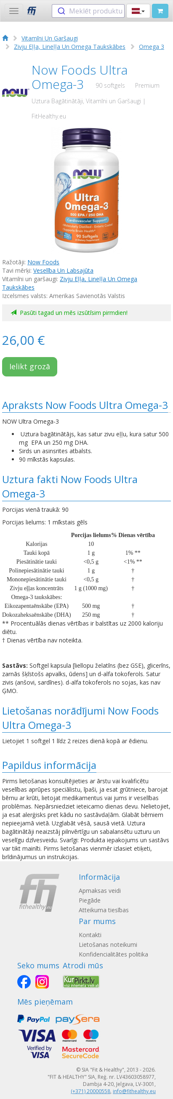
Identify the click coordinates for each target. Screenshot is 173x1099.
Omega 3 (151, 47)
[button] (138, 11)
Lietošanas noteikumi (108, 944)
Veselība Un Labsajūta (63, 270)
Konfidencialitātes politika (113, 954)
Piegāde (90, 900)
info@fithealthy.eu (134, 1091)
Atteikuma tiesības (104, 910)
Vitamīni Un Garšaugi (49, 38)
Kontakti (90, 935)
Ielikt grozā (29, 366)
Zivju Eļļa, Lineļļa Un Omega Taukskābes (69, 47)
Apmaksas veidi (100, 891)
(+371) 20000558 (90, 1091)
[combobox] (88, 11)
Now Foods (43, 262)
